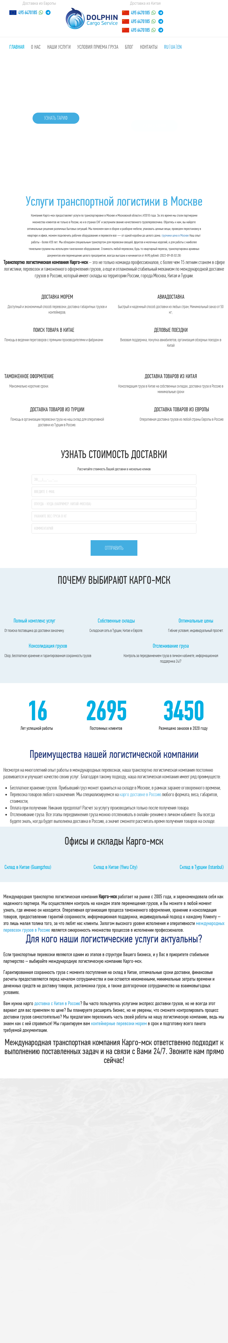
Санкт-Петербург (50, 1328)
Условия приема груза (97, 47)
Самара (157, 1328)
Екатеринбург (103, 1328)
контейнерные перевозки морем (119, 1001)
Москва (184, 1328)
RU (166, 47)
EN (179, 47)
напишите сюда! (146, 1337)
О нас (36, 47)
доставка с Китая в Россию (57, 981)
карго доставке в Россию (140, 775)
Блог (129, 47)
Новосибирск (78, 1328)
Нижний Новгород (133, 1328)
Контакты (148, 47)
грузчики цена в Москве (175, 235)
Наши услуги (59, 47)
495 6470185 (27, 13)
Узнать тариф (56, 118)
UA (173, 47)
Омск (171, 1328)
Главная (16, 47)
